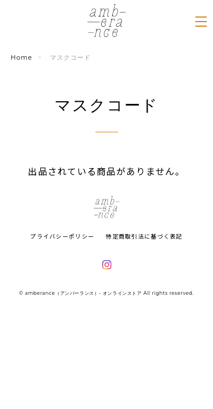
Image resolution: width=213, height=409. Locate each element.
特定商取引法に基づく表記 (144, 236)
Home (21, 57)
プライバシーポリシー (62, 236)
